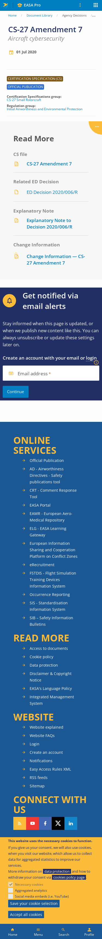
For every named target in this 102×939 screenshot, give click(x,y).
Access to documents (49, 648)
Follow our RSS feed (19, 823)
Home (12, 15)
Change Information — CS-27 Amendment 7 (56, 259)
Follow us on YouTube (32, 823)
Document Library (39, 15)
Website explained (46, 727)
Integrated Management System (52, 700)
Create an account (46, 752)
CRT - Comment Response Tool (53, 493)
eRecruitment (42, 564)
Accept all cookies (26, 914)
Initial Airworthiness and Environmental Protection (44, 109)
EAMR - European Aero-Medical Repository (51, 517)
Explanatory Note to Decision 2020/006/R (49, 223)
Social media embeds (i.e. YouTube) (42, 896)
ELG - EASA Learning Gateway (48, 531)
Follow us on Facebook (45, 823)
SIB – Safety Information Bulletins (51, 621)
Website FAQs (42, 735)
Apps (96, 5)
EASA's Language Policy (51, 688)
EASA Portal (40, 505)
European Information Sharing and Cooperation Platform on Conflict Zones (54, 550)
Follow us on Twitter (58, 823)
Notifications (41, 760)
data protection (57, 871)
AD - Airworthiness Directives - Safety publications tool (47, 475)
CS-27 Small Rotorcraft (24, 100)
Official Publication (47, 460)
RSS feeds (39, 777)
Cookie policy (41, 656)
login (91, 358)
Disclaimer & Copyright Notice (51, 677)
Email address (33, 373)
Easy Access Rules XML (50, 769)
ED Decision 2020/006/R (52, 192)
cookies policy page (69, 877)
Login (34, 743)
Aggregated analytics (31, 890)
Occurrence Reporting (50, 594)
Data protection (44, 665)
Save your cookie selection (34, 903)
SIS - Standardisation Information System (49, 606)
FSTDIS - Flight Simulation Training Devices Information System (53, 579)
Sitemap (37, 785)
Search (63, 934)
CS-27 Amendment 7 (49, 164)
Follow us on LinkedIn (70, 823)
